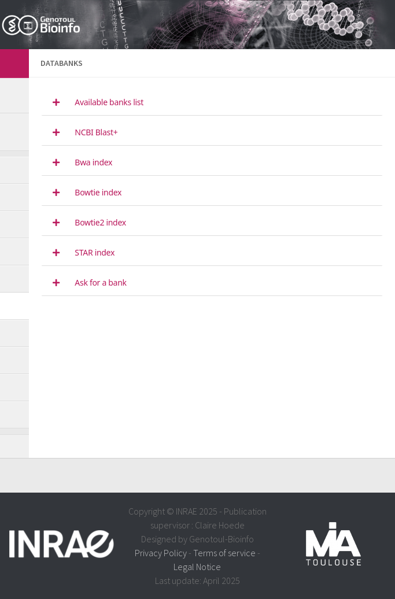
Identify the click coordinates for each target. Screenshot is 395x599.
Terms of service (224, 553)
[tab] (212, 103)
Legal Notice (197, 566)
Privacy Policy (161, 553)
